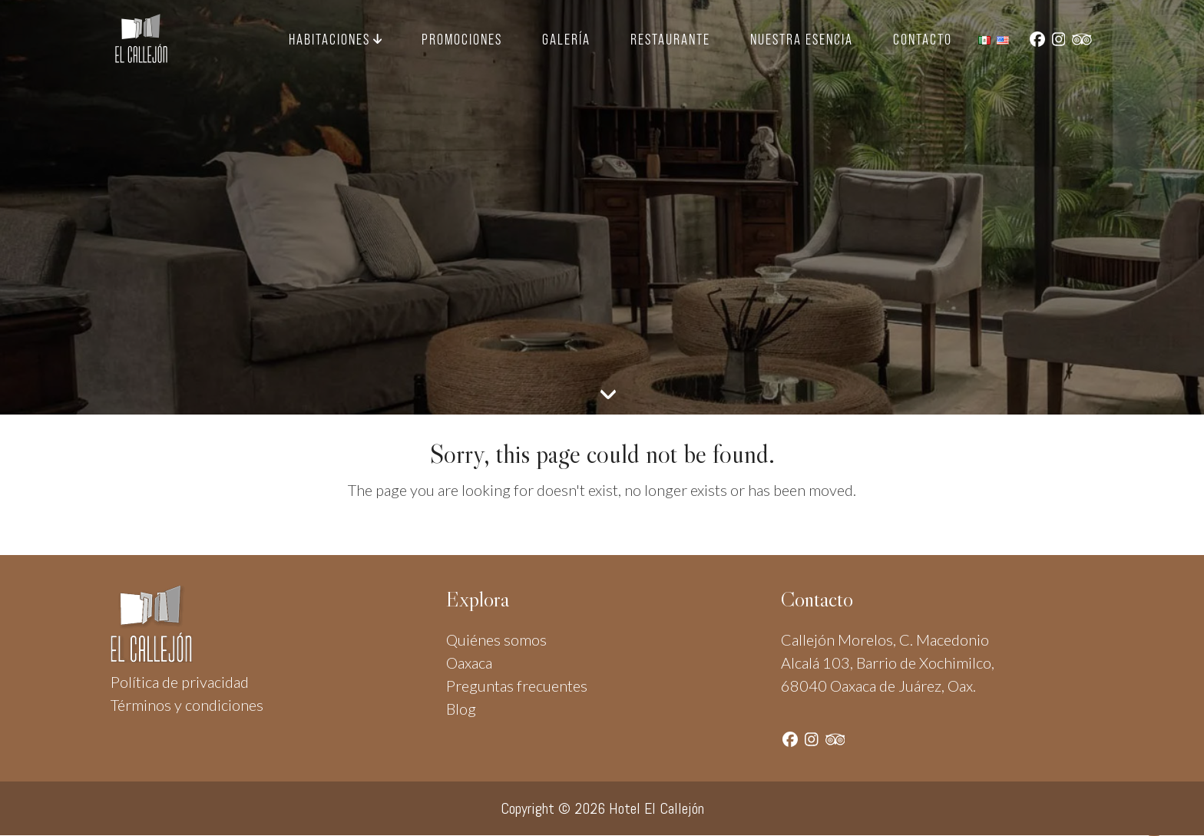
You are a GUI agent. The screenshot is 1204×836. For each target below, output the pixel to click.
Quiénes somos (496, 639)
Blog (461, 708)
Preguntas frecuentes (516, 685)
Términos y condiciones (187, 705)
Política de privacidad (180, 681)
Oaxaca (469, 662)
